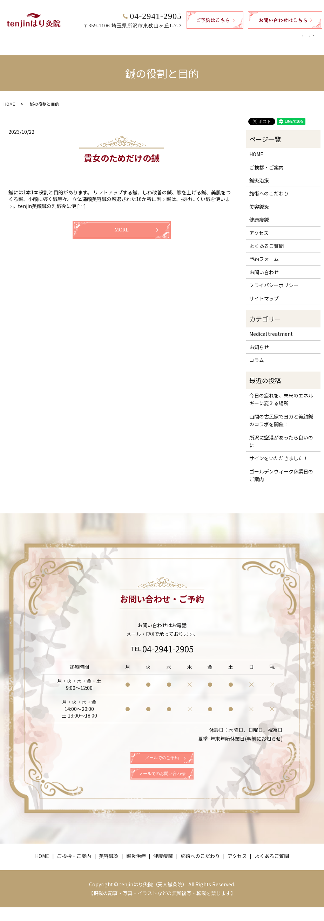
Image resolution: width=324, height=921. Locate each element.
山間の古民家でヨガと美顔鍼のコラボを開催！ (281, 413)
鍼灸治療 (132, 37)
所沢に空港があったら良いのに (281, 434)
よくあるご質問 (280, 37)
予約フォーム (264, 252)
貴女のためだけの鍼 (122, 151)
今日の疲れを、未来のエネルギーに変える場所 (281, 392)
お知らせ (259, 340)
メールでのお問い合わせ (162, 784)
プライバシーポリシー (273, 278)
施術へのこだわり (202, 37)
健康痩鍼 (162, 37)
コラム (256, 353)
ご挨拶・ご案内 (63, 37)
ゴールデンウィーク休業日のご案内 (281, 468)
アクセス (242, 37)
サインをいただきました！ (278, 451)
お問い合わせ (264, 265)
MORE (122, 223)
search (314, 37)
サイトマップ (264, 291)
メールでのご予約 (162, 758)
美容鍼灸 (101, 37)
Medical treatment (271, 327)
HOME (28, 37)
